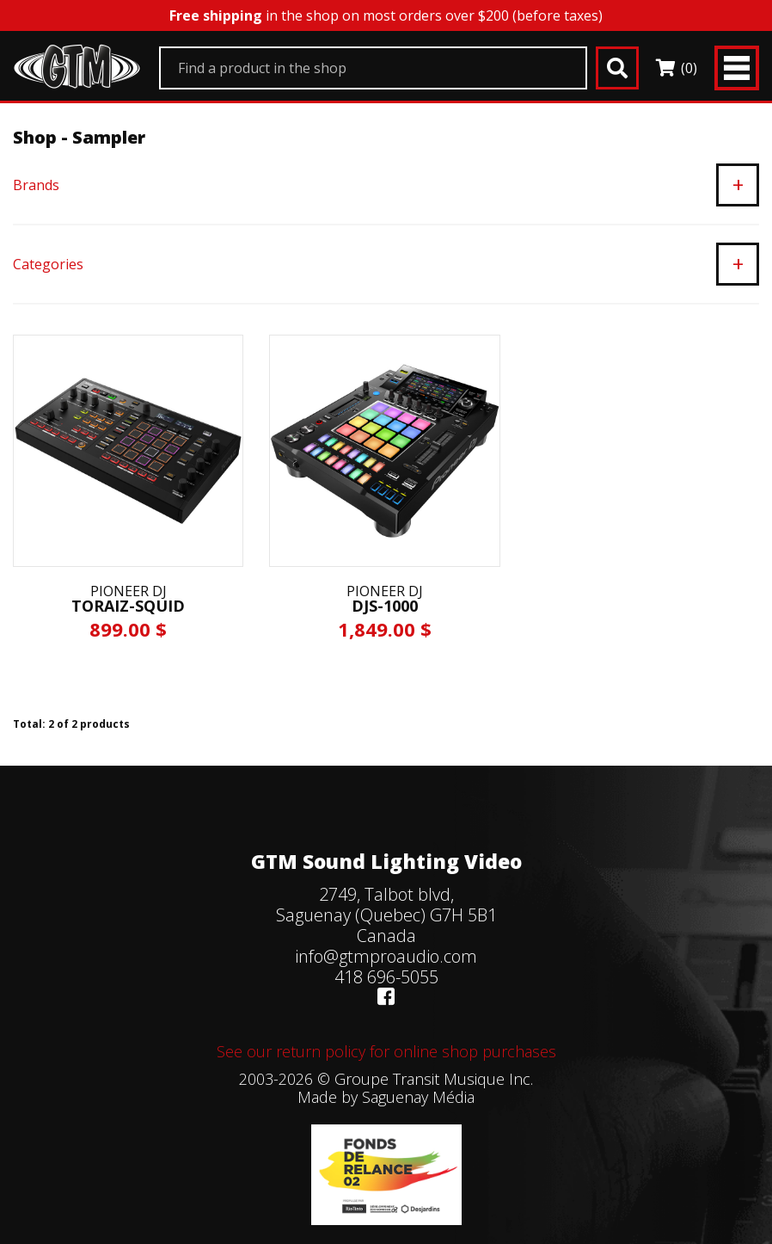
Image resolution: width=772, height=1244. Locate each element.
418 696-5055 (386, 976)
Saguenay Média (418, 1097)
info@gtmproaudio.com (386, 956)
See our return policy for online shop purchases (386, 1051)
